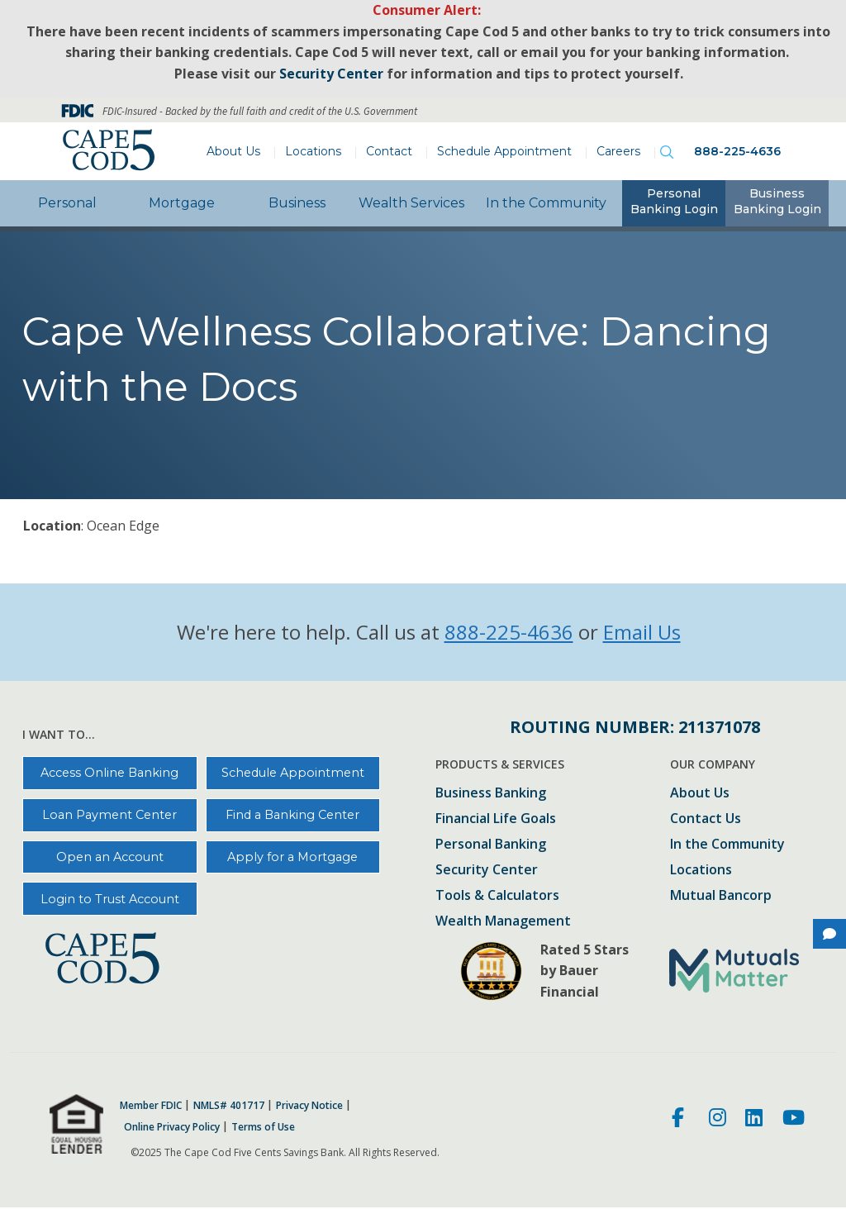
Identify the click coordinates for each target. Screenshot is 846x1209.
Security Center (486, 870)
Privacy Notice (309, 1106)
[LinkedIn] (754, 1120)
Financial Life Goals (495, 819)
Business (297, 203)
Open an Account (110, 857)
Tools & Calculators (497, 896)
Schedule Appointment (504, 151)
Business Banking (490, 794)
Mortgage (182, 203)
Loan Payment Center (109, 814)
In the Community (546, 203)
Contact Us (705, 819)
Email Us (642, 631)
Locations (313, 151)
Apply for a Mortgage (292, 857)
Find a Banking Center (292, 814)
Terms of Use (263, 1127)
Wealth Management (503, 922)
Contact (389, 151)
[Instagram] (717, 1120)
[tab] (673, 203)
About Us (233, 151)
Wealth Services (411, 203)
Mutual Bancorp (721, 896)
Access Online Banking (109, 772)
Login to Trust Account (109, 899)
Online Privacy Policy (172, 1127)
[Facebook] (680, 1120)
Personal (67, 203)
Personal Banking (490, 845)
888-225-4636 (737, 151)
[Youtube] (793, 1120)
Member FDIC (151, 1106)
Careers (618, 151)
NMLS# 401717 (228, 1106)
